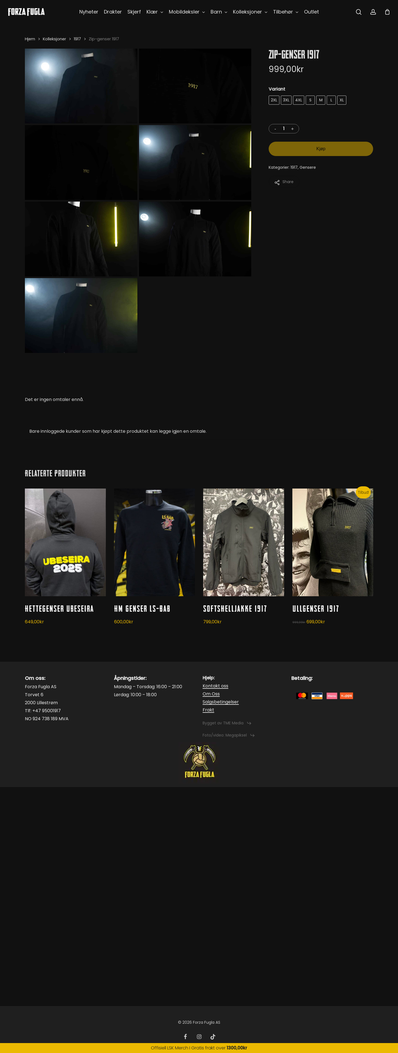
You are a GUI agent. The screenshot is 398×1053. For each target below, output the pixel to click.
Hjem (30, 39)
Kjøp (321, 148)
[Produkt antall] (284, 128)
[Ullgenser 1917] (332, 542)
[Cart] (387, 12)
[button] (227, 723)
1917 (77, 39)
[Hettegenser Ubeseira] (65, 542)
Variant (277, 89)
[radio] (274, 100)
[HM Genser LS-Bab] (154, 542)
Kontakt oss (215, 686)
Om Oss (211, 694)
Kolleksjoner (54, 39)
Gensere (308, 167)
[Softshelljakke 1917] (243, 542)
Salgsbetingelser (221, 702)
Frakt (208, 710)
